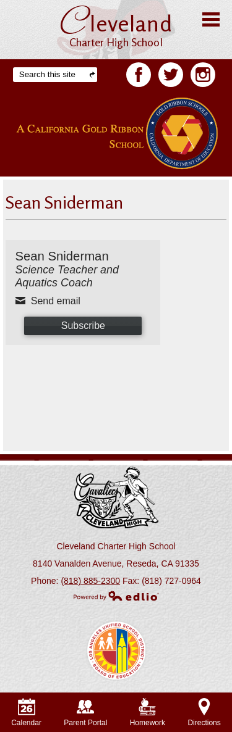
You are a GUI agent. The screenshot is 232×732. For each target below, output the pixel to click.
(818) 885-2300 (90, 581)
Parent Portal (85, 712)
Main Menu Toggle (211, 19)
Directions (203, 712)
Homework (147, 712)
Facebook (138, 77)
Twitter (170, 77)
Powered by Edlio (116, 595)
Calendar (26, 712)
